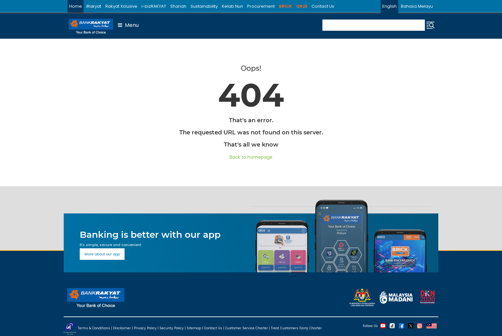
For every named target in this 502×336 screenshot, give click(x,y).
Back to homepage (251, 157)
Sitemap (194, 328)
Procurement (261, 6)
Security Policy (171, 328)
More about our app (102, 254)
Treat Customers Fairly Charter (296, 328)
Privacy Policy (145, 328)
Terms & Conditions (94, 328)
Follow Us (370, 326)
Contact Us (323, 6)
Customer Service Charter (246, 328)
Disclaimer (122, 328)
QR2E (301, 6)
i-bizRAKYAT (154, 6)
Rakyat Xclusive (121, 6)
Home (75, 6)
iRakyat (93, 6)
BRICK (285, 6)
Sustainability (204, 6)
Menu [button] (128, 25)
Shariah (178, 6)
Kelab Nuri (232, 6)
